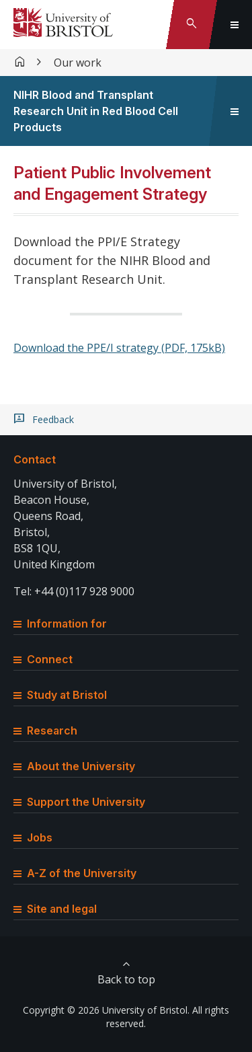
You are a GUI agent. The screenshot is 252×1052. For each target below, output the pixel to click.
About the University (74, 766)
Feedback (53, 419)
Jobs (32, 837)
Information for (60, 623)
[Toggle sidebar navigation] (234, 111)
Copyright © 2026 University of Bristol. (106, 1010)
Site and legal (55, 908)
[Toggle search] (191, 24)
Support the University (79, 802)
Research (45, 730)
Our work (77, 62)
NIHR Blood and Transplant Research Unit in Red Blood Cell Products (95, 111)
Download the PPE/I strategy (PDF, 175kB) (119, 347)
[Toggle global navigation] (234, 24)
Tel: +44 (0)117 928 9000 (73, 591)
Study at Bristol (60, 695)
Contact (34, 459)
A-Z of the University (74, 873)
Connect (43, 659)
